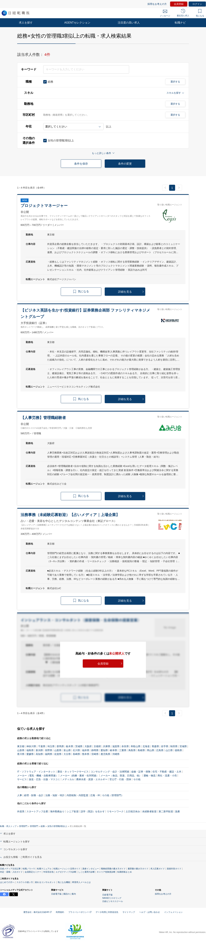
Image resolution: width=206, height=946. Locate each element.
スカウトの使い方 (24, 882)
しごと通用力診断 (86, 872)
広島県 (159, 750)
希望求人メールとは (81, 882)
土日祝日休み (133, 811)
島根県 (141, 750)
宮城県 (183, 746)
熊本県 (85, 754)
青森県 (155, 746)
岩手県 (164, 746)
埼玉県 (51, 746)
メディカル (68, 779)
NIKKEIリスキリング (111, 898)
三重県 (122, 750)
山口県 (169, 750)
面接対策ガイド (174, 868)
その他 (136, 779)
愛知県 (104, 750)
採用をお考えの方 (157, 4)
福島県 (30, 750)
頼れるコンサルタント (45, 882)
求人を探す (26, 22)
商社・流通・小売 (167, 775)
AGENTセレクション (77, 22)
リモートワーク (115, 811)
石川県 (76, 750)
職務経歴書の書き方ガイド (113, 868)
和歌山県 (135, 746)
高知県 (39, 754)
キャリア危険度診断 (106, 872)
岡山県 (150, 750)
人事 (19, 795)
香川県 (20, 754)
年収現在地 (48, 872)
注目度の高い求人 (129, 22)
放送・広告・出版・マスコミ (44, 779)
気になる (200, 13)
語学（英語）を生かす (93, 811)
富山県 (67, 750)
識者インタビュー (90, 868)
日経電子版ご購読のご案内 (63, 894)
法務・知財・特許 (55, 795)
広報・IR (95, 795)
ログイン (197, 4)
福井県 (85, 750)
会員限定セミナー (33, 872)
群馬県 (60, 746)
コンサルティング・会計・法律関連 (110, 771)
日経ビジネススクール (112, 901)
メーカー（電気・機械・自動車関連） (37, 775)
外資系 (20, 811)
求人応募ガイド (157, 868)
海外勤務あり (57, 811)
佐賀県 (57, 754)
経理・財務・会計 (33, 795)
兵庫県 (106, 746)
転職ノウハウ (29, 868)
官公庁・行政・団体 (120, 779)
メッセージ (165, 13)
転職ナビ (180, 22)
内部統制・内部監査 (77, 795)
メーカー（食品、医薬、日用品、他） (121, 775)
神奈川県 (31, 746)
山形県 (20, 750)
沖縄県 (115, 754)
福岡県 (48, 754)
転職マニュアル (44, 868)
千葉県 (41, 746)
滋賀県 (115, 746)
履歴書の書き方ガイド (138, 868)
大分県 (67, 754)
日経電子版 (107, 895)
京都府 (97, 746)
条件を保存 (81, 163)
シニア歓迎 (73, 811)
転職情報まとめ (124, 872)
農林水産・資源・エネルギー (91, 779)
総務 (43, 826)
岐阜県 (113, 750)
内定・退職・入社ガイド (11, 872)
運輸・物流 (150, 775)
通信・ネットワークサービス (73, 771)
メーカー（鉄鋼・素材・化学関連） (79, 775)
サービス (22, 779)
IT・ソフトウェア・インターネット (36, 771)
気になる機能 (64, 882)
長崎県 (76, 754)
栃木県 (69, 746)
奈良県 (125, 746)
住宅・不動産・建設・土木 (166, 771)
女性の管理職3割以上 (57, 826)
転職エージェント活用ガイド (67, 868)
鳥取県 (132, 750)
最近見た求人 (183, 13)
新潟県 (39, 750)
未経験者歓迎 (149, 811)
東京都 (20, 746)
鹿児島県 (105, 754)
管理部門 (23, 826)
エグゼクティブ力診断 (66, 872)
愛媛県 (30, 754)
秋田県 (174, 746)
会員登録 (179, 4)
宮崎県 (95, 754)
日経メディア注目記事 (10, 868)
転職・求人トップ (8, 826)
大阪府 (88, 746)
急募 (177, 811)
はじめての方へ (7, 882)
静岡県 (95, 750)
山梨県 (57, 750)
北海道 (146, 746)
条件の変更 (125, 163)
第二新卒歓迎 (166, 811)
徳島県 (178, 750)
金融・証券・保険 (140, 771)
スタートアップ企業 (37, 811)
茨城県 (78, 746)
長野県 (48, 750)
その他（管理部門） (113, 795)
